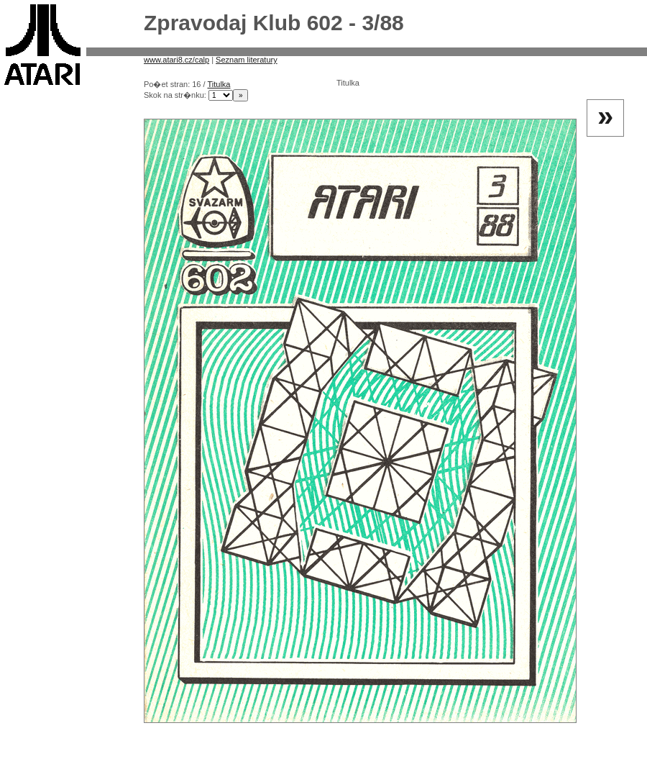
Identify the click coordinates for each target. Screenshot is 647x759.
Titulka (218, 84)
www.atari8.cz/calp (176, 59)
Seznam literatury (246, 59)
